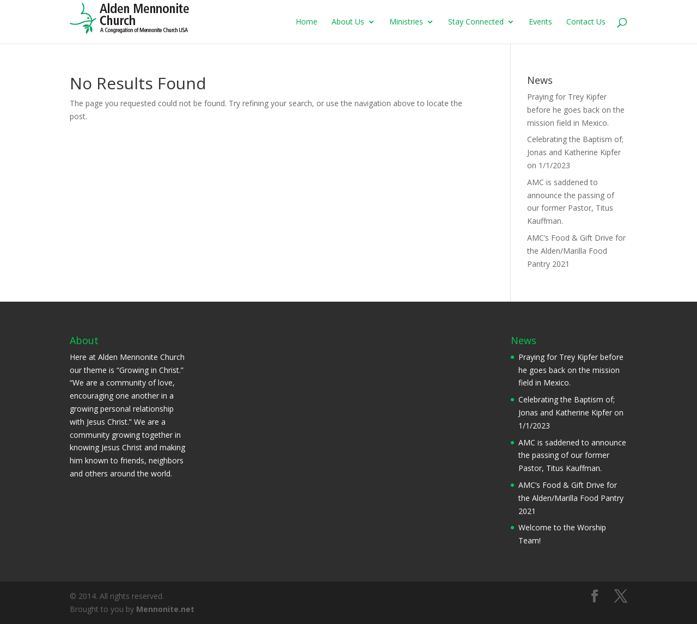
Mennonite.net (165, 609)
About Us (348, 22)
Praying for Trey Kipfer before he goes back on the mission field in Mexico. (576, 109)
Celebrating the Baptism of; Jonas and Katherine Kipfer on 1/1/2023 (575, 152)
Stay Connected (476, 22)
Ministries (406, 22)
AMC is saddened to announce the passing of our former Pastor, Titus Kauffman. (572, 455)
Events (540, 22)
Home (306, 22)
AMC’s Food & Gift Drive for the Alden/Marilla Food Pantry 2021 (576, 251)
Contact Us (586, 22)
